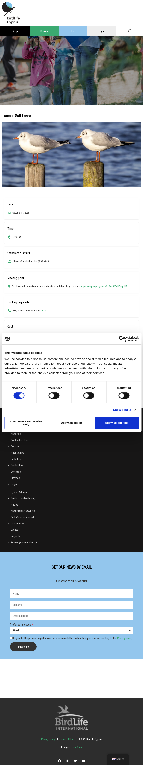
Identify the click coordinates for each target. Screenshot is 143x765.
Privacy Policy (124, 638)
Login (101, 31)
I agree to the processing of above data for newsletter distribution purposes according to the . (73, 638)
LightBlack (76, 747)
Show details (122, 409)
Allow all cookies (116, 422)
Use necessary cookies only (26, 423)
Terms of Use (66, 739)
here (44, 310)
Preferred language (21, 624)
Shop (15, 31)
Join (73, 31)
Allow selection (71, 422)
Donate (44, 31)
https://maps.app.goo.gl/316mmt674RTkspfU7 (104, 286)
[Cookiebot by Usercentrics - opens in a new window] (122, 339)
